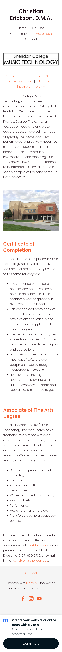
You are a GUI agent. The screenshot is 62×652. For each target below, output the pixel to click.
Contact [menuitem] (31, 39)
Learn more (31, 643)
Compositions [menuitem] (20, 34)
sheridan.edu (36, 545)
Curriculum (12, 76)
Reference (33, 76)
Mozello (31, 583)
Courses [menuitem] (38, 28)
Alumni (40, 86)
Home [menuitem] (22, 28)
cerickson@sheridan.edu (30, 560)
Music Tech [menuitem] (44, 34)
